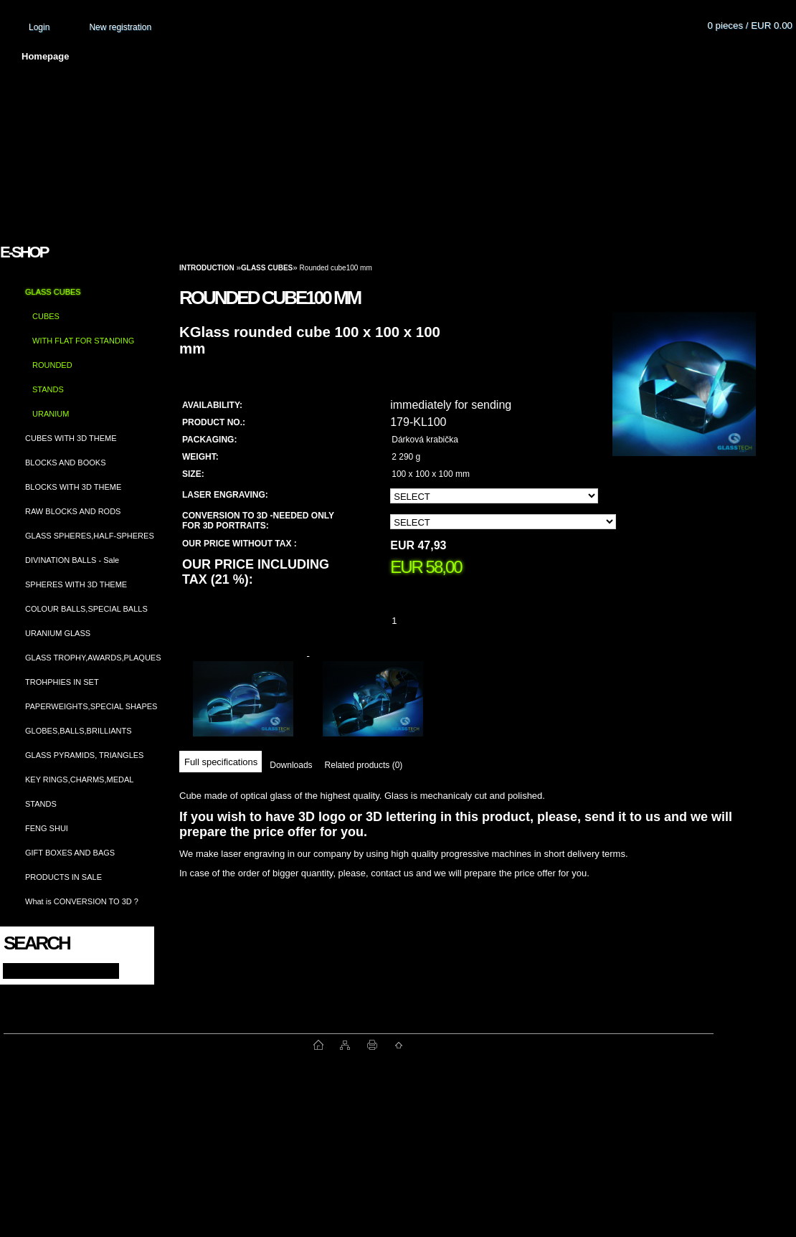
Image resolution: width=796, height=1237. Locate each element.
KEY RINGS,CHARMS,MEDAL (79, 779)
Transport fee (423, 56)
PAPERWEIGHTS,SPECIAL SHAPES (91, 706)
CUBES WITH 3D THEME (71, 438)
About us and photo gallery (165, 56)
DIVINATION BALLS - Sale (72, 560)
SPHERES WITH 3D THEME (76, 584)
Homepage (45, 56)
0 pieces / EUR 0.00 (749, 25)
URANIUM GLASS (57, 633)
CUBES (46, 316)
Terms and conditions (310, 56)
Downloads (291, 765)
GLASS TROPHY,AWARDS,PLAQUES (93, 657)
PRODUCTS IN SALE (63, 877)
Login (39, 27)
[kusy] (411, 621)
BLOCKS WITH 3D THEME (73, 487)
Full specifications (220, 762)
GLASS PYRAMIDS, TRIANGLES (84, 755)
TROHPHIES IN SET (62, 682)
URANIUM (50, 413)
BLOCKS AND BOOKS (65, 462)
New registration (120, 27)
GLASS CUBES (53, 292)
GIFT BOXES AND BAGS (70, 852)
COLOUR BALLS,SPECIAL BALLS (86, 609)
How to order (517, 56)
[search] (130, 970)
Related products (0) (364, 765)
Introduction (206, 268)
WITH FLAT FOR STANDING (83, 340)
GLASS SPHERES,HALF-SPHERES (89, 535)
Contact (599, 56)
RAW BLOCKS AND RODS (72, 511)
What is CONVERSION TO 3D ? (81, 901)
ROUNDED (52, 365)
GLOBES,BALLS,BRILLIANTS (78, 730)
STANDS (48, 389)
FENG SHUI (46, 828)
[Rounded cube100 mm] (684, 397)
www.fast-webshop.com (158, 1045)
